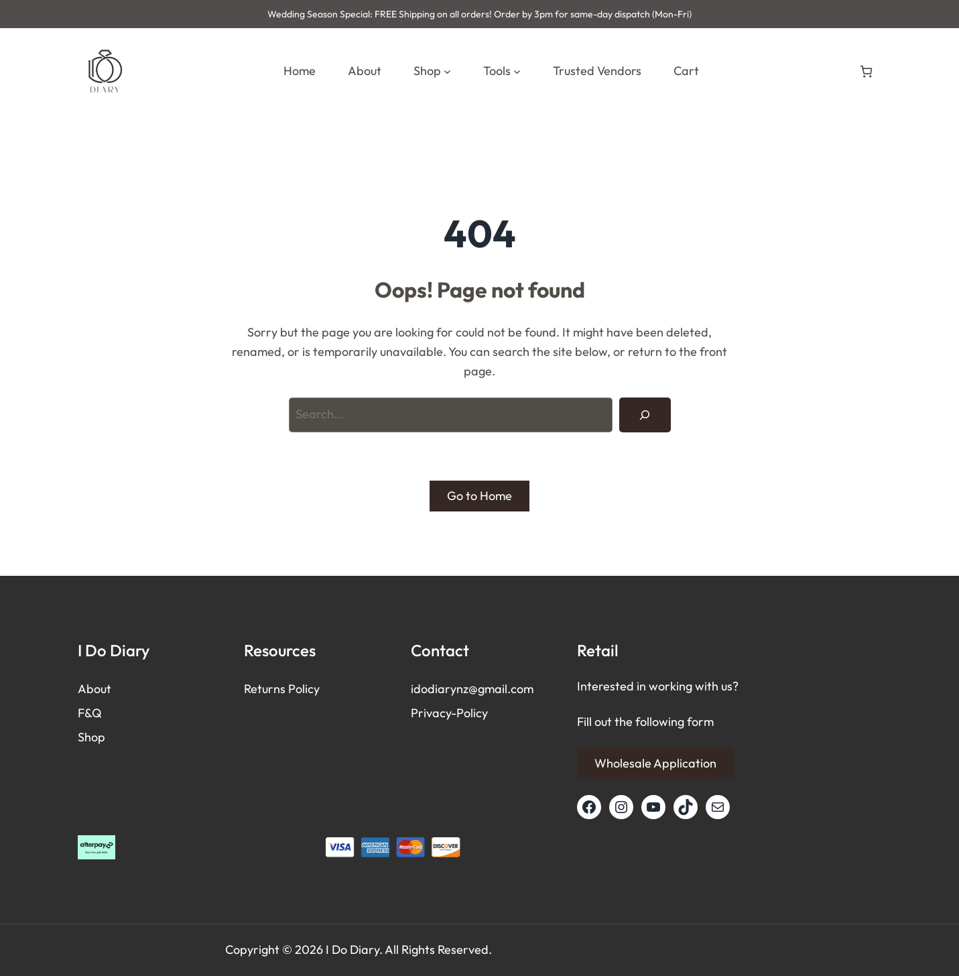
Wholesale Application (655, 763)
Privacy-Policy (449, 713)
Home (299, 70)
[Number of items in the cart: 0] (866, 71)
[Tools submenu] (517, 71)
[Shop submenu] (447, 71)
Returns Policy (282, 688)
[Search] (644, 415)
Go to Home (479, 495)
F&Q (90, 713)
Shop (91, 737)
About (94, 688)
